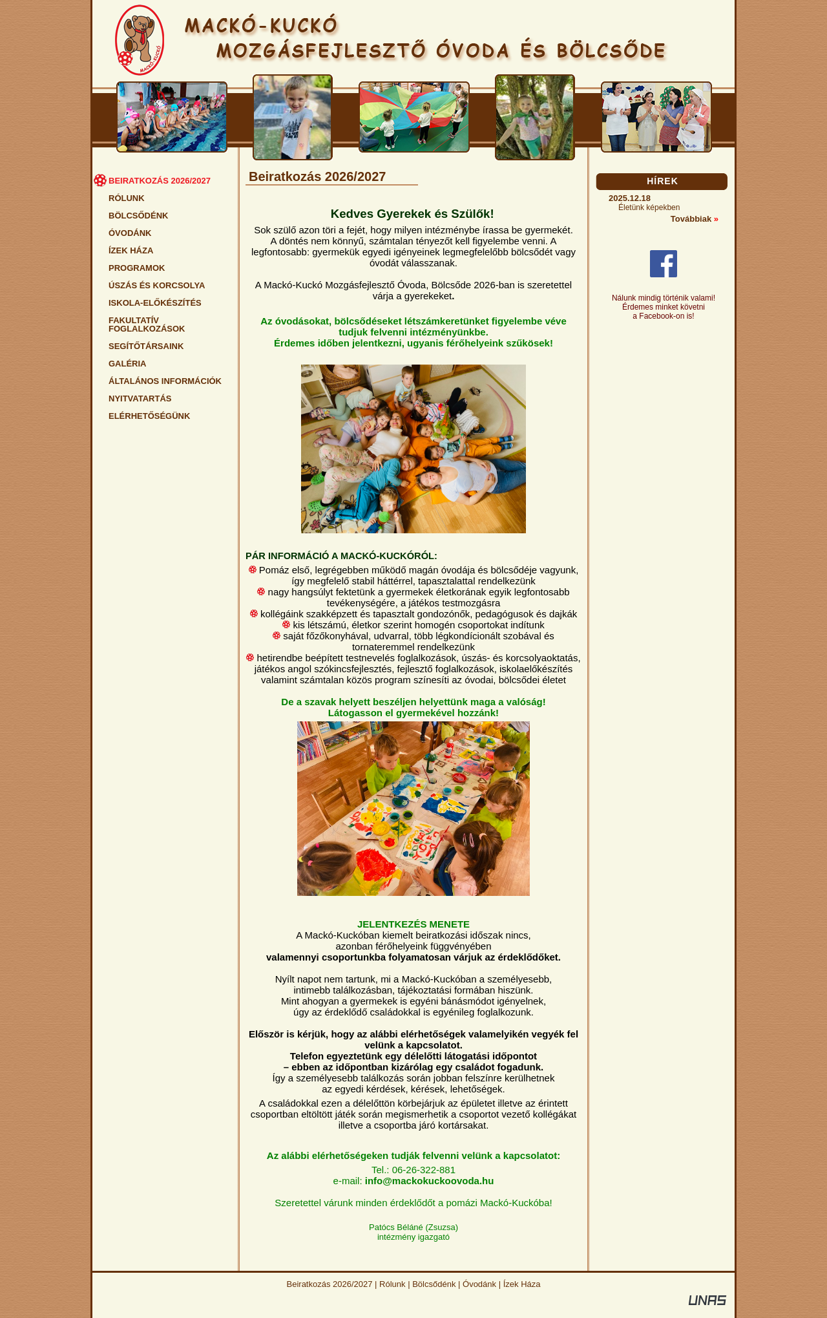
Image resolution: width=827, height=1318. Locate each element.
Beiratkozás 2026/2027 (330, 1284)
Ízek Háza (522, 1284)
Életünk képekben (649, 207)
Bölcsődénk (433, 1284)
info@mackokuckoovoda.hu (429, 1180)
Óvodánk (479, 1284)
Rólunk (392, 1284)
